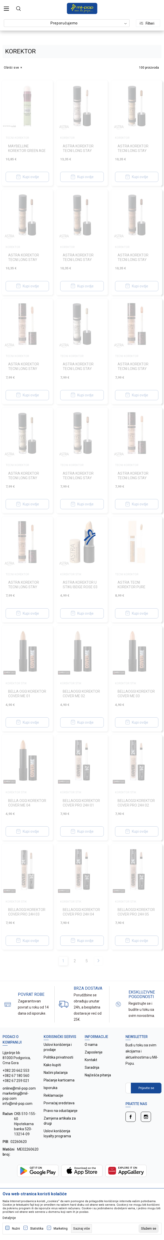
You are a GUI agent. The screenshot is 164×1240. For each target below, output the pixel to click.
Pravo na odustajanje (61, 1111)
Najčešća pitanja (98, 1075)
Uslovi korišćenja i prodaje (58, 1047)
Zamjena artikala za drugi (60, 1120)
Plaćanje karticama (59, 1080)
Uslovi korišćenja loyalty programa (57, 1133)
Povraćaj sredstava (59, 1103)
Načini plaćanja (56, 1073)
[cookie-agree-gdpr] (148, 1228)
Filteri (147, 23)
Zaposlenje (94, 1052)
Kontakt (91, 1060)
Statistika (36, 1228)
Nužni (16, 1228)
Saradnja (92, 1067)
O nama (91, 1045)
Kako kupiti (52, 1065)
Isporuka (50, 1088)
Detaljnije (9, 1217)
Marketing (61, 1228)
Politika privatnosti (58, 1057)
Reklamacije (53, 1095)
